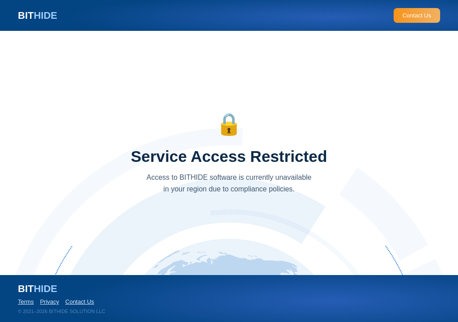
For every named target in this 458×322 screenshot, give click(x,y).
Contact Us (417, 15)
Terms (26, 301)
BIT (37, 15)
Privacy (49, 301)
